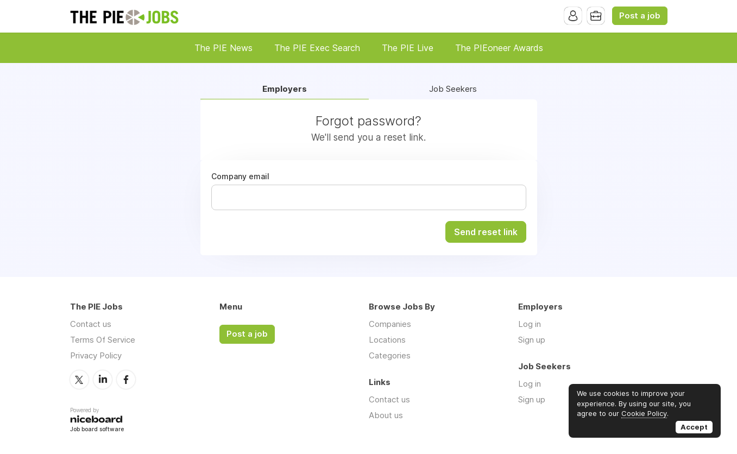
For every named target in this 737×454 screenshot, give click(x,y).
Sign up (531, 340)
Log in (529, 324)
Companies (390, 324)
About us (386, 415)
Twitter (79, 379)
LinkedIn (102, 379)
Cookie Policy (644, 413)
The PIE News (223, 47)
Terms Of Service (102, 340)
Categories (390, 355)
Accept (694, 427)
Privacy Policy (96, 355)
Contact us (90, 324)
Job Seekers (453, 89)
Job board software (97, 430)
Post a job (639, 16)
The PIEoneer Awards (499, 47)
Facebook (126, 379)
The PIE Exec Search (317, 47)
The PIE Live (407, 47)
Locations (387, 340)
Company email (240, 176)
